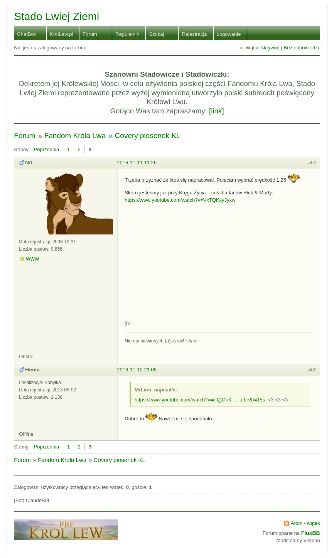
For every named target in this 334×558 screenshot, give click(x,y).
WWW (32, 259)
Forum (90, 34)
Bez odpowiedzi (301, 48)
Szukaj (156, 34)
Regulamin (127, 34)
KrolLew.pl (61, 34)
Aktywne (270, 48)
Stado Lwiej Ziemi (56, 16)
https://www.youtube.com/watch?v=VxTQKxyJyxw (180, 200)
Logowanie (229, 34)
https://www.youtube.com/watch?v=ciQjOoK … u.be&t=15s (200, 400)
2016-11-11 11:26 (137, 162)
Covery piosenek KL (147, 135)
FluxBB (310, 533)
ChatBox (26, 34)
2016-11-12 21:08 (137, 370)
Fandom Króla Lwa (75, 135)
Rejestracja (194, 34)
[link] (216, 111)
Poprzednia (46, 149)
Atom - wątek (305, 523)
